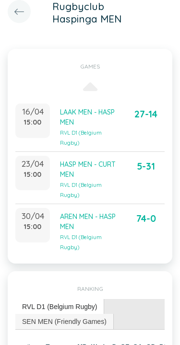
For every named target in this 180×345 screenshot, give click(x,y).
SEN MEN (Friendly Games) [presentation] (64, 321)
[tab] (59, 307)
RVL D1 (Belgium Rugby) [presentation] (59, 306)
